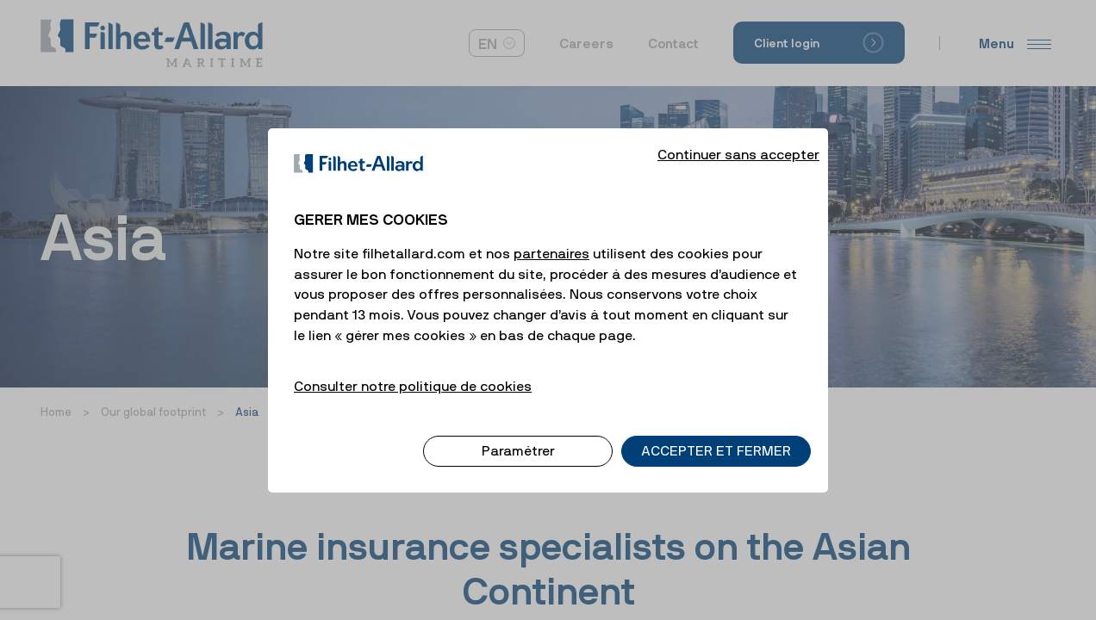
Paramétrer (518, 436)
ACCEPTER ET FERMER (716, 436)
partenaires (551, 238)
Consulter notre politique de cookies (413, 371)
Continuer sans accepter (738, 139)
